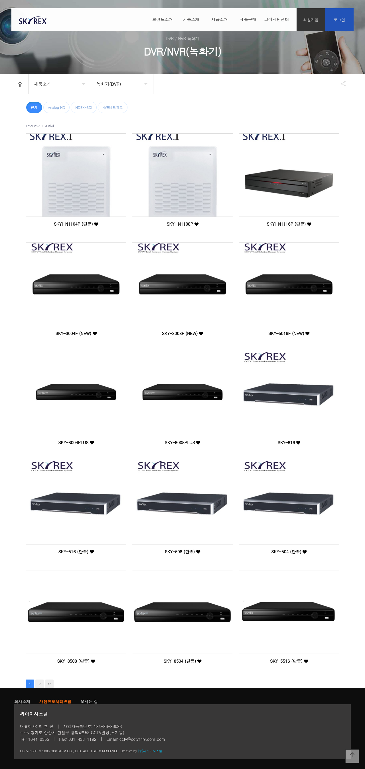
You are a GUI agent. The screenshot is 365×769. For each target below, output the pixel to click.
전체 (34, 107)
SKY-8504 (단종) (183, 661)
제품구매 (248, 19)
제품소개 (219, 19)
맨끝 (49, 684)
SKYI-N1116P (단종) (289, 224)
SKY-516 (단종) (76, 551)
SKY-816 (288, 442)
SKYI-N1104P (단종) (76, 224)
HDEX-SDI (83, 107)
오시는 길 (89, 701)
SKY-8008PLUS (182, 442)
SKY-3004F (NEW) (76, 333)
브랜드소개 (162, 19)
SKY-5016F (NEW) (288, 333)
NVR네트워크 (112, 107)
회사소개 (22, 701)
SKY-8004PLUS (76, 442)
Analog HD (56, 107)
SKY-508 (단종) (182, 551)
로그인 (339, 20)
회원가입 (311, 20)
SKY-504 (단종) (289, 551)
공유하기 (340, 83)
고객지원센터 (276, 19)
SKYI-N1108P (182, 224)
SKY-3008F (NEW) (182, 333)
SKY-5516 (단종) (289, 661)
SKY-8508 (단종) (76, 661)
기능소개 (191, 19)
